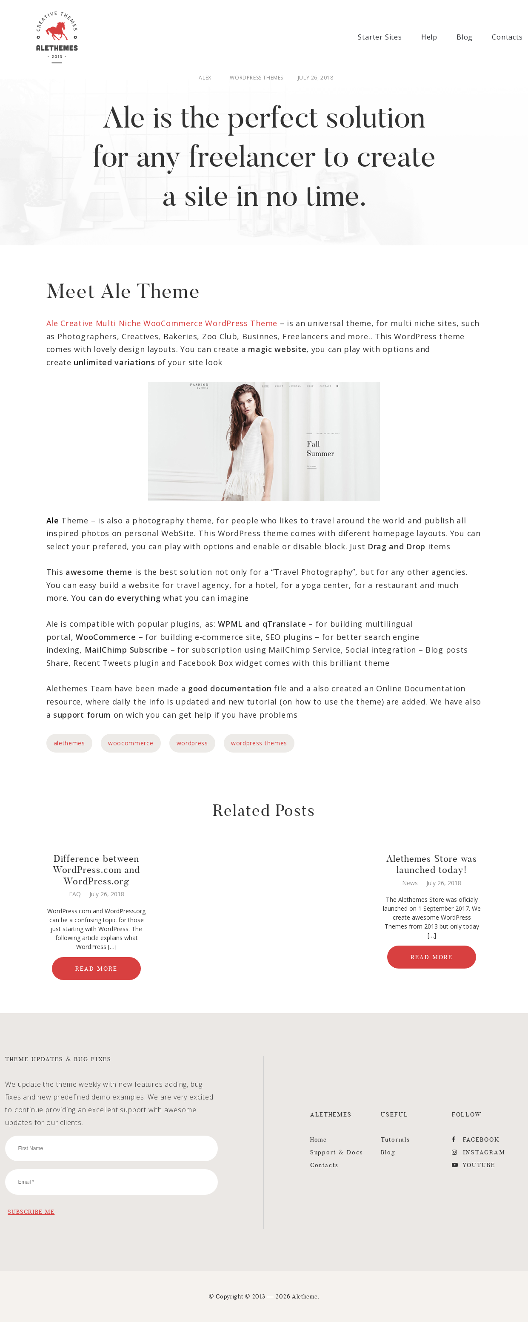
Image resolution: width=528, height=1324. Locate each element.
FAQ (75, 896)
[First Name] (111, 1150)
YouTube (474, 1167)
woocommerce (131, 745)
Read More (96, 970)
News (410, 885)
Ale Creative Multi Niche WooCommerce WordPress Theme (161, 325)
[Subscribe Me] (31, 1213)
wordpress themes (259, 745)
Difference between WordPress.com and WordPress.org (96, 871)
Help (429, 37)
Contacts (507, 37)
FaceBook (476, 1141)
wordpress (192, 745)
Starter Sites (380, 37)
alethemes (69, 745)
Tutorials (395, 1141)
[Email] (111, 1183)
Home (319, 1141)
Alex (205, 78)
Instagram (479, 1154)
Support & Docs (336, 1154)
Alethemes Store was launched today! (431, 865)
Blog (465, 37)
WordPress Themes (256, 78)
